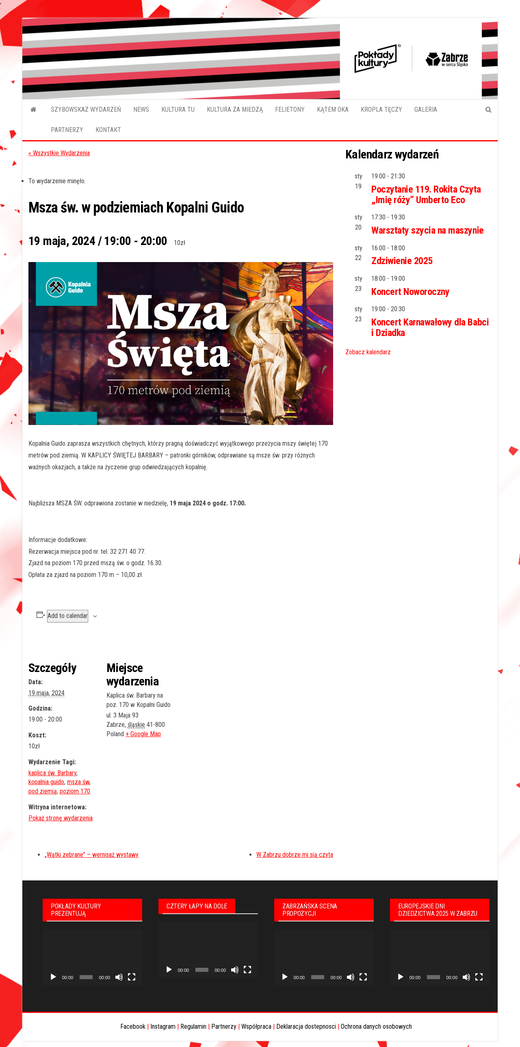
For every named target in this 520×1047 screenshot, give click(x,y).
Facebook (132, 1026)
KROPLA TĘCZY (381, 109)
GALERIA (425, 109)
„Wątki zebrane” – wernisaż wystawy (92, 854)
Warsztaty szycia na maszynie (427, 230)
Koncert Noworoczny (410, 291)
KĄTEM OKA (333, 109)
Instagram (163, 1026)
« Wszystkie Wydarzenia (59, 153)
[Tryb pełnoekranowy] (132, 977)
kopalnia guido (46, 782)
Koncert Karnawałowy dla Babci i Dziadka (430, 327)
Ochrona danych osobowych (376, 1026)
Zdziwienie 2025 (402, 261)
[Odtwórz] (53, 977)
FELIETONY (290, 109)
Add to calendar (68, 616)
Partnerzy (223, 1026)
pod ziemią (42, 791)
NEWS (141, 109)
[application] (92, 957)
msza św (78, 782)
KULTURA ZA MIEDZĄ (235, 109)
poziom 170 (75, 791)
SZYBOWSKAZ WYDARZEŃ (86, 109)
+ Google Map (143, 734)
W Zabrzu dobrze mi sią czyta (294, 854)
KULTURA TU (178, 109)
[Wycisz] (119, 977)
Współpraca (256, 1026)
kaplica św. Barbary (52, 773)
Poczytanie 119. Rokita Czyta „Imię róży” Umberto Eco (426, 195)
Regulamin (193, 1026)
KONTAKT (108, 130)
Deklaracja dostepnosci (306, 1026)
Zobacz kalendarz (368, 352)
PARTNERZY (67, 130)
